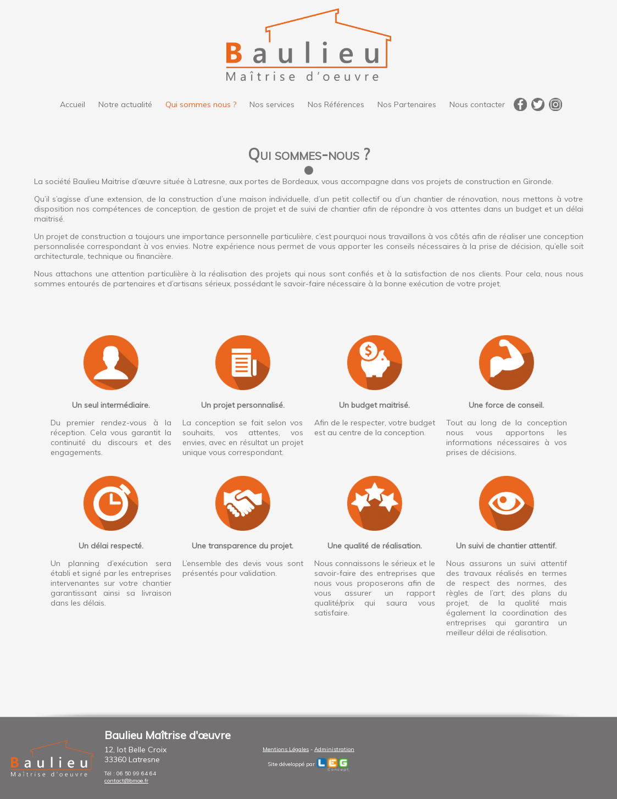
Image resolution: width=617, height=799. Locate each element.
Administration (334, 748)
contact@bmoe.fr (126, 780)
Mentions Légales (286, 748)
